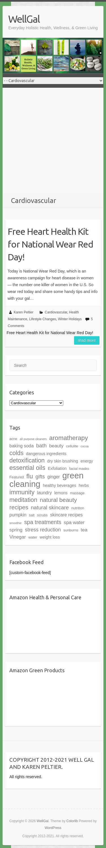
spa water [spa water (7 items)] (74, 522)
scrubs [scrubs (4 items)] (42, 515)
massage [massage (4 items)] (77, 493)
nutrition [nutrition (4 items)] (77, 508)
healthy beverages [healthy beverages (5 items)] (59, 485)
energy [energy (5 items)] (87, 461)
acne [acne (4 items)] (13, 439)
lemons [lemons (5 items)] (61, 493)
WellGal (24, 19)
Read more (87, 340)
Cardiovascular (56, 312)
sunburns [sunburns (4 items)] (70, 530)
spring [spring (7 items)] (15, 530)
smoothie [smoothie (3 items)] (15, 523)
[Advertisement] (53, 140)
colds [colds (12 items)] (16, 453)
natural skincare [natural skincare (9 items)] (50, 507)
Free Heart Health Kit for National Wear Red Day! (50, 244)
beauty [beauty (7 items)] (56, 446)
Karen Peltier (23, 312)
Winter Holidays (70, 319)
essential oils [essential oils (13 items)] (27, 467)
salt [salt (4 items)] (31, 515)
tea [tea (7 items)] (84, 530)
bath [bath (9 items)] (41, 446)
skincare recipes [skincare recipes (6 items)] (66, 514)
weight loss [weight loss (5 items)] (50, 537)
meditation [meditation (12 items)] (23, 500)
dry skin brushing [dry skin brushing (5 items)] (62, 461)
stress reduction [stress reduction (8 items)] (43, 530)
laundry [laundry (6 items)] (44, 492)
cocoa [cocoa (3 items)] (84, 446)
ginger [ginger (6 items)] (53, 476)
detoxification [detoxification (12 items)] (27, 460)
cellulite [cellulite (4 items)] (72, 446)
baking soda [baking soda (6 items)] (21, 445)
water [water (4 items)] (32, 537)
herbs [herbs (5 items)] (84, 485)
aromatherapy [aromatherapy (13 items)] (68, 437)
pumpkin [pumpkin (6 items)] (17, 514)
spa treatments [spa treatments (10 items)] (42, 522)
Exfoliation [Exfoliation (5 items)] (57, 468)
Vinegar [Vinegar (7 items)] (17, 537)
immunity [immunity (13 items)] (21, 492)
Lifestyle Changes (42, 319)
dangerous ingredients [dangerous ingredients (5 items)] (46, 453)
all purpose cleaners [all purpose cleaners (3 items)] (33, 439)
